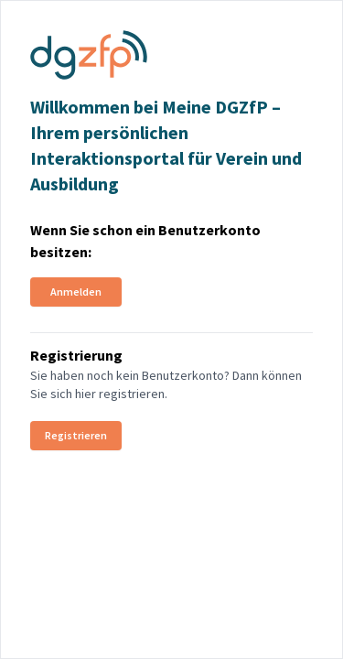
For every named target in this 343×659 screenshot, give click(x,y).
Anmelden (76, 291)
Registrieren (76, 435)
